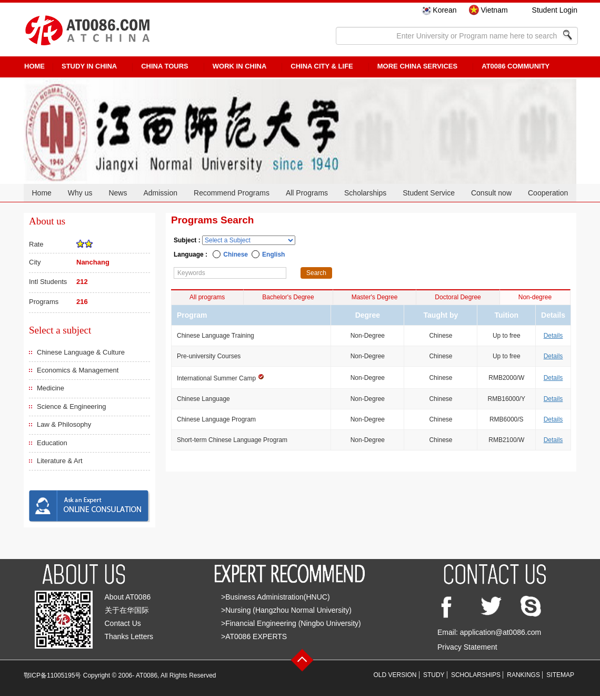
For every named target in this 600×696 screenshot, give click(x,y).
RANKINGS (523, 675)
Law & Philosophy (64, 424)
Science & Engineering (71, 406)
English (273, 254)
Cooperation (548, 193)
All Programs (307, 193)
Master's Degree (375, 297)
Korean (444, 10)
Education (52, 443)
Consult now (491, 193)
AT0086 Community (515, 66)
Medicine (50, 388)
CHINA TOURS (164, 66)
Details (553, 335)
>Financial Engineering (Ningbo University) (291, 623)
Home (41, 193)
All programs (207, 297)
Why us (80, 193)
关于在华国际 (127, 610)
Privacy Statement (467, 647)
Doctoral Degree (458, 297)
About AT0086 (128, 597)
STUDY (434, 675)
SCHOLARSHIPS (476, 675)
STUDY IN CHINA (89, 66)
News (117, 193)
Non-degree (535, 297)
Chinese (235, 254)
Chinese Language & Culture (81, 352)
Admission (160, 193)
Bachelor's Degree (288, 297)
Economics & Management (77, 370)
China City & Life (322, 66)
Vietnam (494, 10)
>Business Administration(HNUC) (275, 597)
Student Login (554, 10)
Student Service (429, 193)
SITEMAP (560, 675)
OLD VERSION (395, 675)
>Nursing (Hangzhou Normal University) (286, 610)
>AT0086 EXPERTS (254, 636)
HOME (34, 66)
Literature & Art (60, 461)
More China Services (417, 66)
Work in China (240, 66)
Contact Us (123, 623)
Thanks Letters (129, 636)
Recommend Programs (231, 193)
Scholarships (365, 193)
